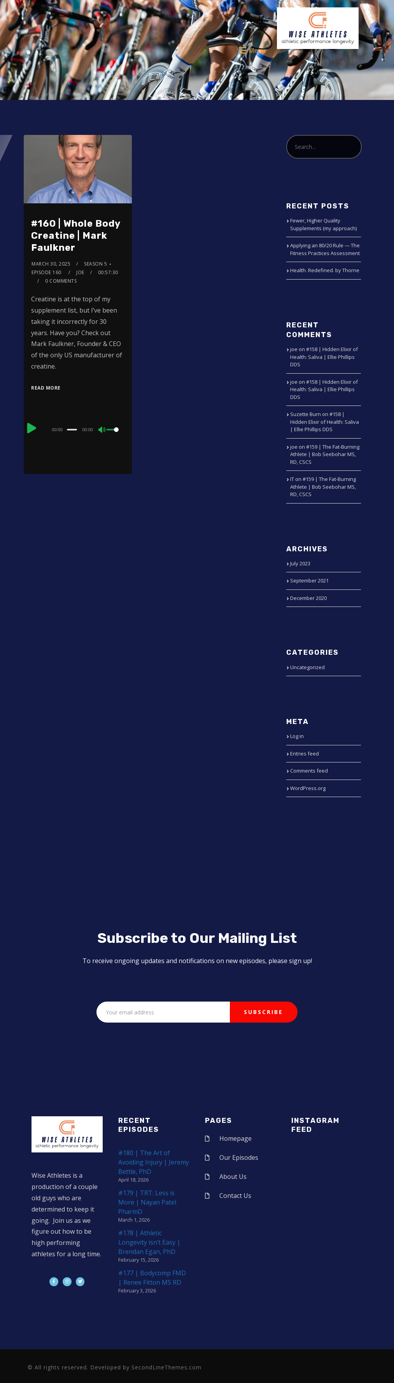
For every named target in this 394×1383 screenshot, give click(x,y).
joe (80, 272)
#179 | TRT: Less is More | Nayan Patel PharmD (147, 1202)
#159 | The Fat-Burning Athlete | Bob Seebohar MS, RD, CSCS (324, 454)
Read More (46, 388)
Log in (297, 736)
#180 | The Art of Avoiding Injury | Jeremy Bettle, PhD (153, 1162)
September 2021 (309, 580)
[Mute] (102, 430)
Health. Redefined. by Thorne (324, 270)
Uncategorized (307, 667)
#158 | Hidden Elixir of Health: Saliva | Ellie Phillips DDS (324, 357)
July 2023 (300, 563)
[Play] (32, 428)
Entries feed (304, 753)
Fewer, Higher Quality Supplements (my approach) (323, 224)
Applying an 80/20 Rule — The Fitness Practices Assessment (325, 249)
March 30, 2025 (51, 264)
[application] (77, 429)
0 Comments (61, 281)
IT (292, 479)
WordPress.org (308, 788)
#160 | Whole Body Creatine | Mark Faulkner (75, 235)
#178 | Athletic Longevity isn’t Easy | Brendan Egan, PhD (149, 1242)
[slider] (72, 429)
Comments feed (309, 770)
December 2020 (308, 597)
